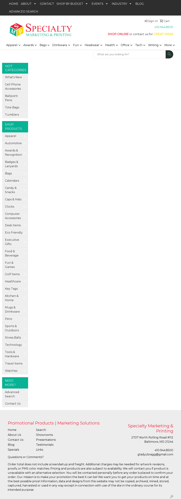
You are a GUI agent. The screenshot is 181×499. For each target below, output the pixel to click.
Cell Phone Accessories (13, 86)
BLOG (139, 3)
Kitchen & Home (12, 298)
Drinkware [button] (59, 45)
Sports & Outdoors (12, 328)
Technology (13, 344)
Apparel (10, 136)
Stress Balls (13, 337)
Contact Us (13, 403)
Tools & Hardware (12, 354)
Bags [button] (43, 45)
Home (12, 430)
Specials (13, 449)
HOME (13, 3)
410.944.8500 (164, 27)
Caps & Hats (13, 199)
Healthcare (13, 281)
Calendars (12, 180)
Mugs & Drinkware (12, 309)
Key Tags (11, 288)
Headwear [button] (92, 45)
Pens (8, 319)
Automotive (13, 143)
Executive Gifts (12, 242)
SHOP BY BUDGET (70, 3)
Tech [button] (138, 45)
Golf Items (12, 274)
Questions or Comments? (26, 457)
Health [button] (110, 45)
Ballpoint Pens (11, 98)
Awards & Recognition (13, 152)
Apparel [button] (11, 45)
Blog (11, 444)
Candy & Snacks (11, 190)
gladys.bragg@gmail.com (155, 454)
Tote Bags (12, 107)
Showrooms (44, 435)
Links (39, 449)
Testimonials (44, 444)
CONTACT (47, 3)
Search (41, 430)
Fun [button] (76, 45)
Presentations (46, 439)
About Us (14, 435)
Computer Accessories (13, 216)
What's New (13, 77)
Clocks (9, 206)
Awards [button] (28, 45)
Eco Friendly (14, 232)
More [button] (168, 45)
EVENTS (97, 3)
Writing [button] (153, 45)
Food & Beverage (12, 253)
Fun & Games (10, 265)
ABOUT (26, 3)
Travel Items (13, 363)
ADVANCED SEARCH (23, 11)
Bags (8, 173)
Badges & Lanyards (11, 164)
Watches (11, 370)
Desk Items (13, 225)
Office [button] (125, 45)
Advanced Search (12, 394)
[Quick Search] (129, 54)
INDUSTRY (119, 3)
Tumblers (12, 114)
